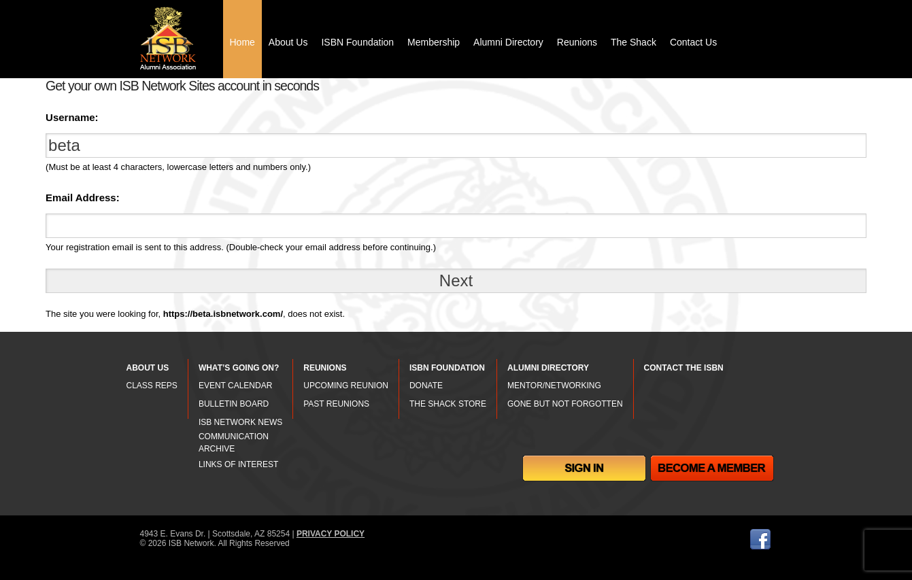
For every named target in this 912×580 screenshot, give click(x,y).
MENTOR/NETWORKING (554, 385)
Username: (72, 117)
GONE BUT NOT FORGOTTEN (565, 404)
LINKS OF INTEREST (238, 464)
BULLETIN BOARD (234, 404)
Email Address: (83, 197)
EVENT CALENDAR (235, 385)
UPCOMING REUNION (345, 385)
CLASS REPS (152, 385)
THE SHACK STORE (447, 404)
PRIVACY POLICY (331, 534)
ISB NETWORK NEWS (240, 422)
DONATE (426, 385)
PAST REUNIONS (336, 404)
